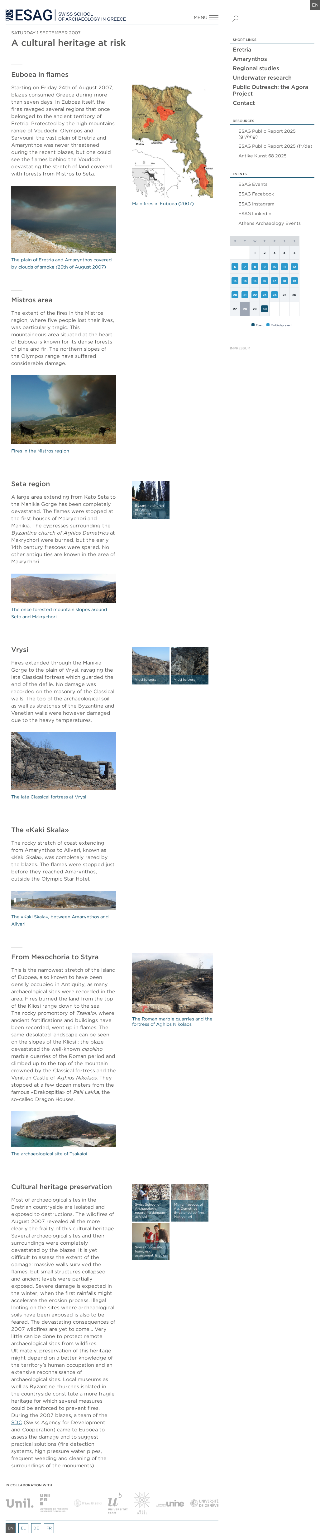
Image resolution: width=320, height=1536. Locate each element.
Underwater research (262, 77)
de (36, 1528)
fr (49, 1528)
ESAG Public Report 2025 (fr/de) (275, 146)
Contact (244, 103)
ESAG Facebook (256, 193)
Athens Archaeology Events (269, 223)
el (23, 1528)
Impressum (240, 348)
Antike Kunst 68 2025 (262, 155)
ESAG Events (252, 184)
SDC (16, 1422)
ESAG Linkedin (254, 213)
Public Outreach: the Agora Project (270, 90)
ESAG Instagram (256, 203)
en (315, 4)
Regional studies (256, 68)
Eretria (242, 49)
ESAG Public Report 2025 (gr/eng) (267, 133)
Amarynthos (250, 59)
